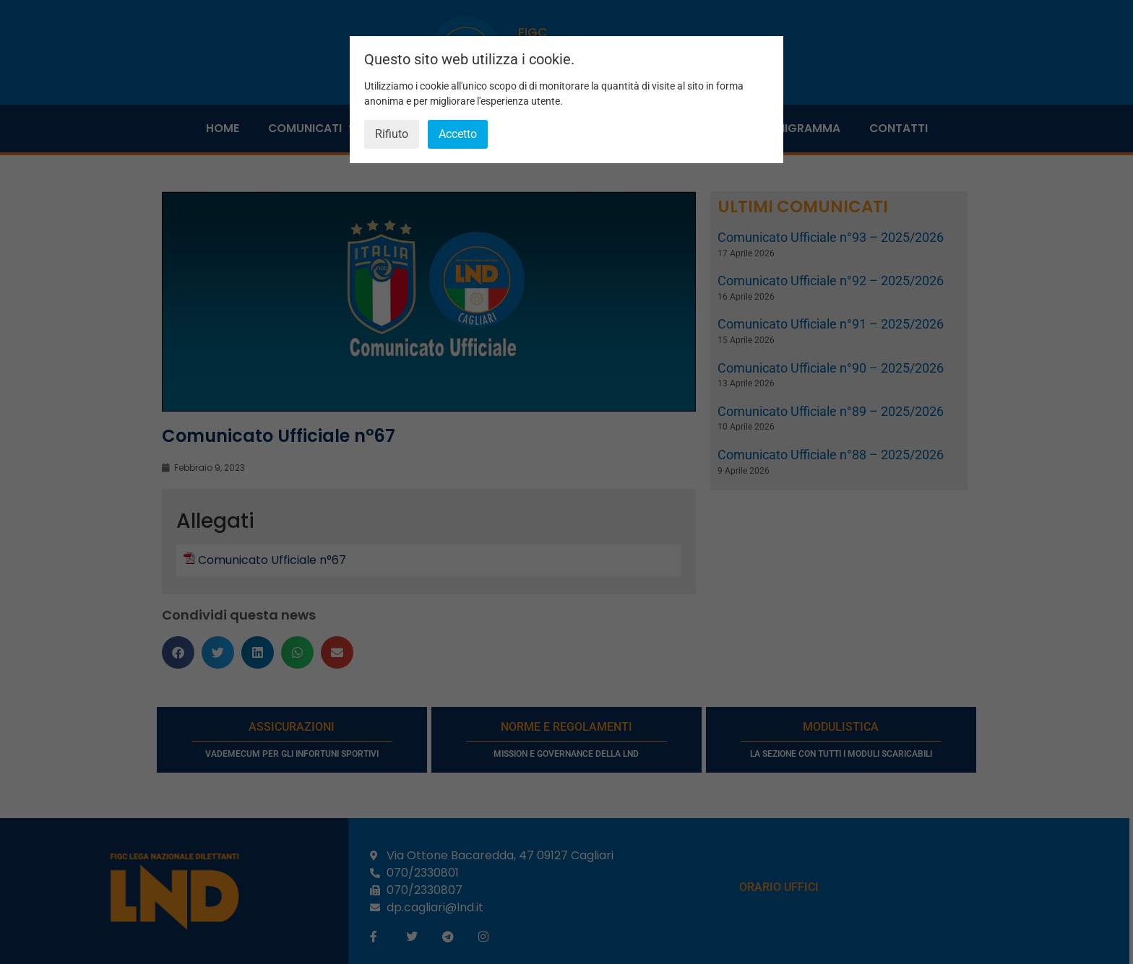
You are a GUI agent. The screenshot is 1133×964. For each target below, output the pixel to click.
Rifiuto (391, 134)
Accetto (458, 134)
